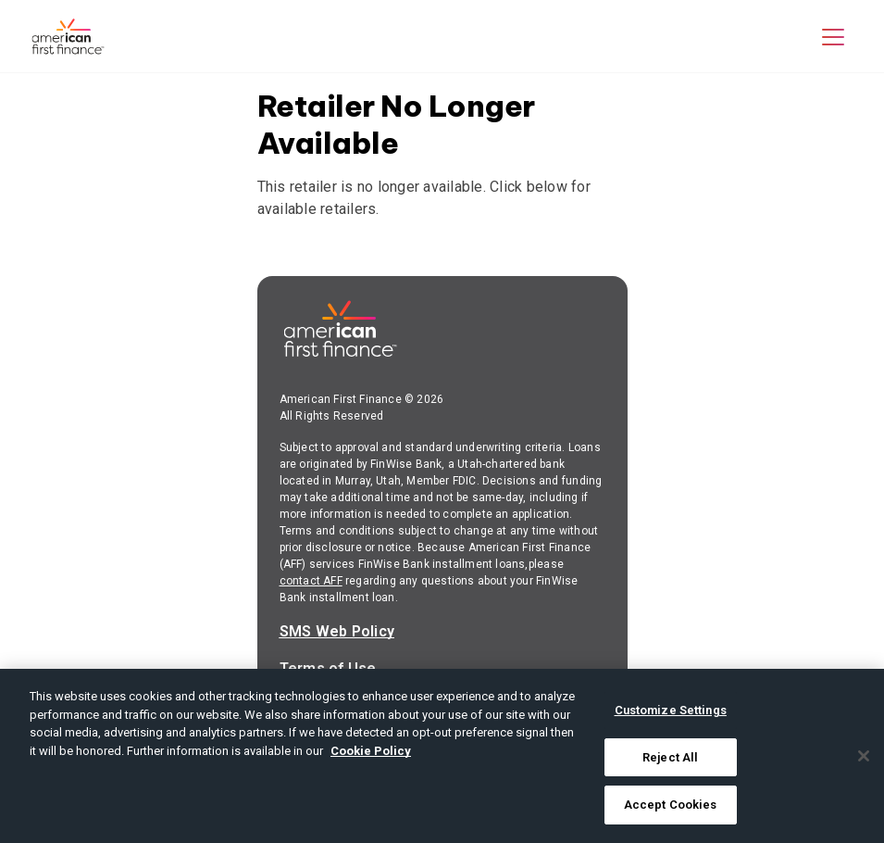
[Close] (863, 756)
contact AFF (311, 580)
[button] (833, 36)
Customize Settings (671, 710)
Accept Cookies (670, 805)
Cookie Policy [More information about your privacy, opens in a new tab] (370, 751)
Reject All (670, 757)
